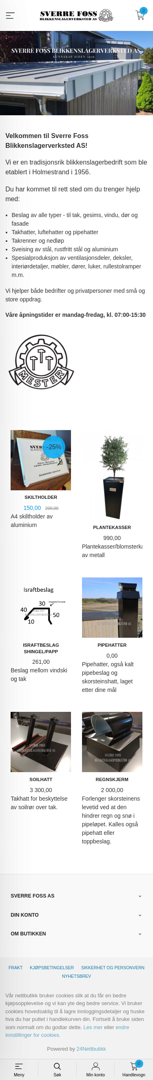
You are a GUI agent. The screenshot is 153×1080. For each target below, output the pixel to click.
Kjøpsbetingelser (52, 967)
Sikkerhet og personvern (112, 967)
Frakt (15, 967)
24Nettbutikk (91, 1049)
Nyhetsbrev (76, 976)
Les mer (93, 1027)
